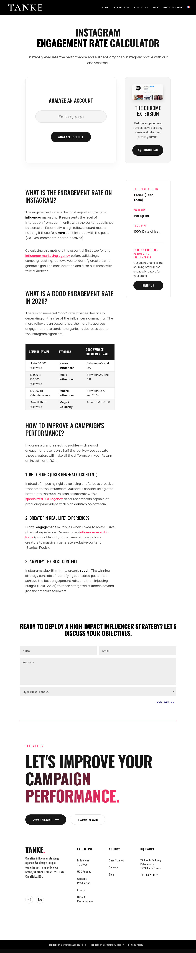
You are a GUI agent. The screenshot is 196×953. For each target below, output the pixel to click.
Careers (113, 867)
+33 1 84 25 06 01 (149, 875)
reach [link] (84, 570)
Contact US (165, 701)
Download (148, 150)
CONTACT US (141, 7)
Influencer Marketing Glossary (107, 944)
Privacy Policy (135, 944)
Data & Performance (85, 899)
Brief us (148, 285)
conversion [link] (83, 504)
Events (81, 890)
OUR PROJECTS (121, 7)
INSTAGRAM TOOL (173, 7)
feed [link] (52, 494)
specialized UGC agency (44, 499)
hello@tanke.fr (88, 819)
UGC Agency (84, 871)
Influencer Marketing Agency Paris (67, 944)
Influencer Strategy (83, 862)
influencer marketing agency (47, 255)
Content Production (83, 881)
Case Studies (116, 860)
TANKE (35, 850)
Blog (111, 874)
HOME (105, 7)
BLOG (155, 7)
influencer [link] (33, 217)
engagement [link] (46, 527)
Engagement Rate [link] (72, 42)
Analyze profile (71, 137)
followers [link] (57, 232)
